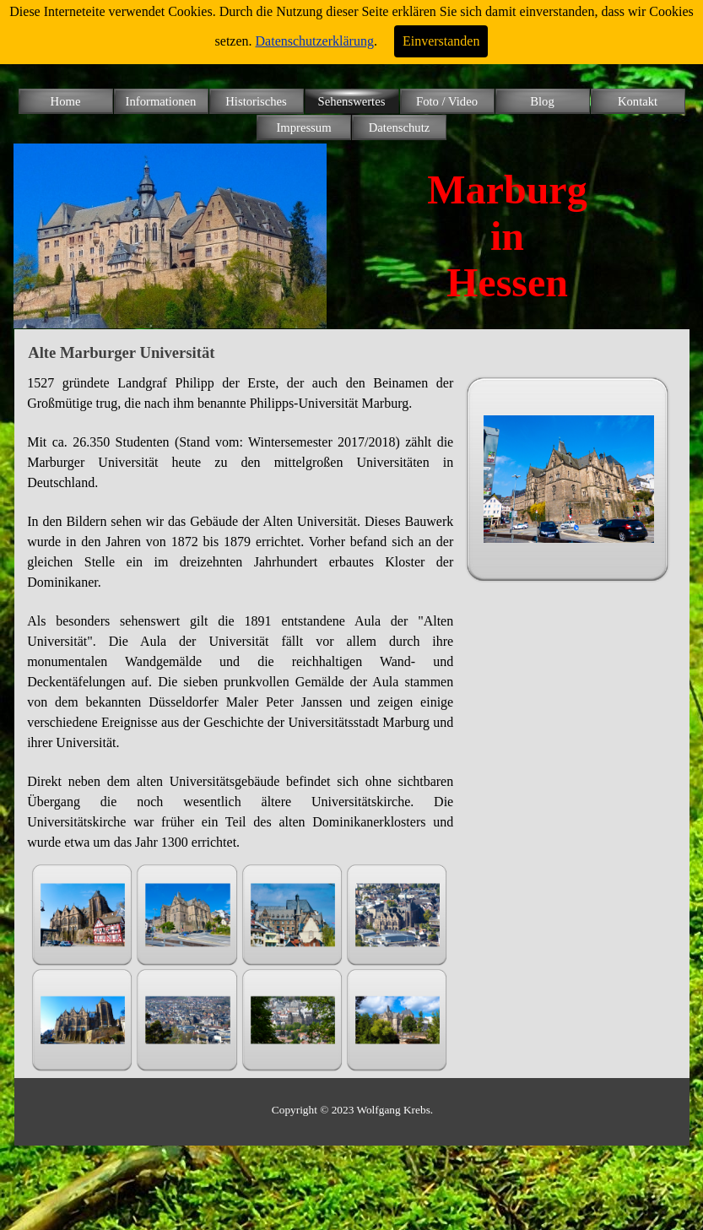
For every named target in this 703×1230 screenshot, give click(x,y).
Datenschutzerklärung (315, 41)
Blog (542, 101)
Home (66, 101)
